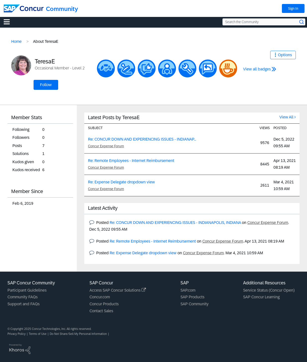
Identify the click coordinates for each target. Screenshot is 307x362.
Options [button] (285, 55)
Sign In (293, 8)
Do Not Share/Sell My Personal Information (78, 334)
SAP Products (192, 297)
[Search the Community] (263, 21)
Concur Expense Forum (106, 146)
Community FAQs (22, 297)
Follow (46, 85)
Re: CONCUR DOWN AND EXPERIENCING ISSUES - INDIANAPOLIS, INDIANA (175, 222)
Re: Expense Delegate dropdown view (121, 182)
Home (16, 41)
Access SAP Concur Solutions (117, 290)
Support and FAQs (23, 304)
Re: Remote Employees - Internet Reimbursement (131, 160)
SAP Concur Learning (261, 297)
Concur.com (99, 297)
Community (62, 8)
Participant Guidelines (26, 290)
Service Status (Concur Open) (269, 290)
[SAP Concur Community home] (24, 8)
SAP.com (187, 290)
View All (286, 117)
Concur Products (104, 304)
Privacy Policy (16, 334)
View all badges (257, 69)
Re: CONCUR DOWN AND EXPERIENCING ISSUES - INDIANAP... (142, 139)
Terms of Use (37, 334)
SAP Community (194, 304)
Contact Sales (101, 311)
